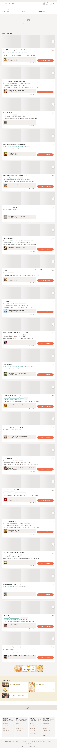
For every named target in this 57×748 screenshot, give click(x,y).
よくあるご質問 (28, 743)
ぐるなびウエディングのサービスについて (46, 741)
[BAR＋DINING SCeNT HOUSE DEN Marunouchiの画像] (28, 167)
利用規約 (10, 741)
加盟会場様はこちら (32, 741)
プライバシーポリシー (18, 741)
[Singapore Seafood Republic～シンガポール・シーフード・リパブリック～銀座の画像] (28, 261)
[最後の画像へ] (53, 41)
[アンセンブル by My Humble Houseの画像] (28, 387)
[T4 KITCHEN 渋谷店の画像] (28, 230)
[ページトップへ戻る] (28, 707)
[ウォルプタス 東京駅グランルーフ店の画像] (28, 638)
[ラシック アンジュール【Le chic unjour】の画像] (28, 418)
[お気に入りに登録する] (52, 50)
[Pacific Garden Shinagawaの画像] (28, 104)
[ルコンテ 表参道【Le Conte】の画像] (28, 513)
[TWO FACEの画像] (28, 607)
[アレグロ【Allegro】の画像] (28, 450)
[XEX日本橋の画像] (28, 293)
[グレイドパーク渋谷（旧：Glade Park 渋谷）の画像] (28, 544)
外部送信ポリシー (25, 741)
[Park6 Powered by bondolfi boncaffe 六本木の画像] (28, 135)
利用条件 (13, 741)
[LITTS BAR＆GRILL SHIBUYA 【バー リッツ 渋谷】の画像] (28, 324)
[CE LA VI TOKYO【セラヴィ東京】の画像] (28, 481)
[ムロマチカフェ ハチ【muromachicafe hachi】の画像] (28, 73)
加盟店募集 (37, 741)
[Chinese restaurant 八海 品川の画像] (28, 198)
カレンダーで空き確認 (45, 60)
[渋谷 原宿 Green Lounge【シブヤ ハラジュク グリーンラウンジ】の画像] (28, 41)
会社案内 (6, 741)
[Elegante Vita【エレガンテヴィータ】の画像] (28, 575)
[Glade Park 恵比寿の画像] (28, 355)
